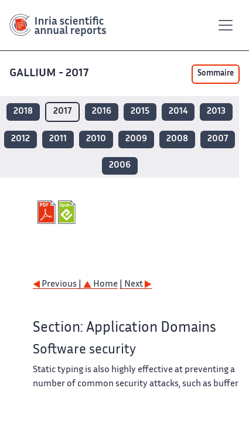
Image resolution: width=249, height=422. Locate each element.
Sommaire (215, 73)
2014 (178, 111)
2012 (20, 139)
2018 (23, 111)
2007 (217, 139)
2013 (216, 111)
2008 (177, 139)
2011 (58, 139)
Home (100, 284)
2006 (120, 165)
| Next (136, 284)
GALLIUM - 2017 (50, 74)
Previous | (58, 284)
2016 (101, 111)
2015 (140, 111)
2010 (96, 139)
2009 (136, 139)
